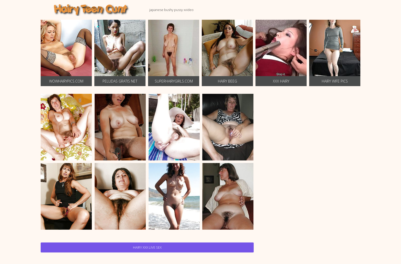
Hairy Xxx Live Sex (147, 247)
